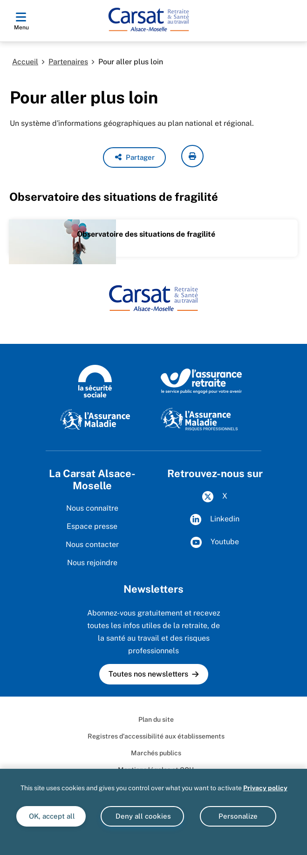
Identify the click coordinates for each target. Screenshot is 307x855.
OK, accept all (51, 816)
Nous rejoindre (92, 562)
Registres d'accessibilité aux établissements (156, 736)
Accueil (25, 61)
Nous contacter (92, 544)
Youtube (215, 542)
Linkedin (214, 519)
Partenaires (68, 61)
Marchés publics (156, 753)
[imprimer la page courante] (192, 156)
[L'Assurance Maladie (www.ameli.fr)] (95, 419)
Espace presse (92, 526)
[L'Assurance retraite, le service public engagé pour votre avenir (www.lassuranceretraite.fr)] (201, 380)
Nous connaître (92, 508)
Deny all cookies (142, 816)
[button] (134, 157)
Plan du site (156, 719)
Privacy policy (265, 788)
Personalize (238, 816)
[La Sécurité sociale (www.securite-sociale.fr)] (95, 380)
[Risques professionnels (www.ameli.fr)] (199, 419)
